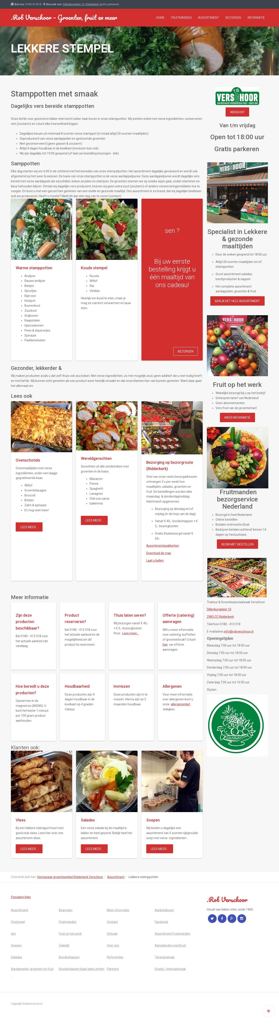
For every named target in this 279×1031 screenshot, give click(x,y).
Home (160, 17)
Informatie (256, 17)
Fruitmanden (181, 17)
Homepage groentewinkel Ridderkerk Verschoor (70, 877)
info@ (238, 631)
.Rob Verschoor (64, 17)
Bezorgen (233, 17)
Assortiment (208, 17)
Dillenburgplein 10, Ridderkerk (81, 4)
